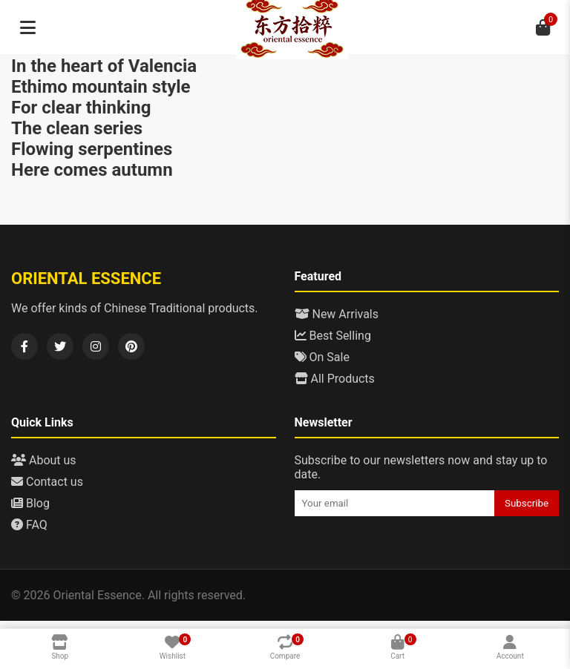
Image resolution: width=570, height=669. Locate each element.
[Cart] (542, 27)
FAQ (29, 525)
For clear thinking (81, 107)
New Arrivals (337, 314)
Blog (30, 503)
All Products (335, 379)
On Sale (322, 357)
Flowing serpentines (91, 149)
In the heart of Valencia (104, 66)
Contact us (47, 482)
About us (43, 460)
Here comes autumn (92, 169)
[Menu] (27, 27)
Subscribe (526, 503)
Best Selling (333, 336)
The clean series (76, 128)
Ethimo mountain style (101, 86)
